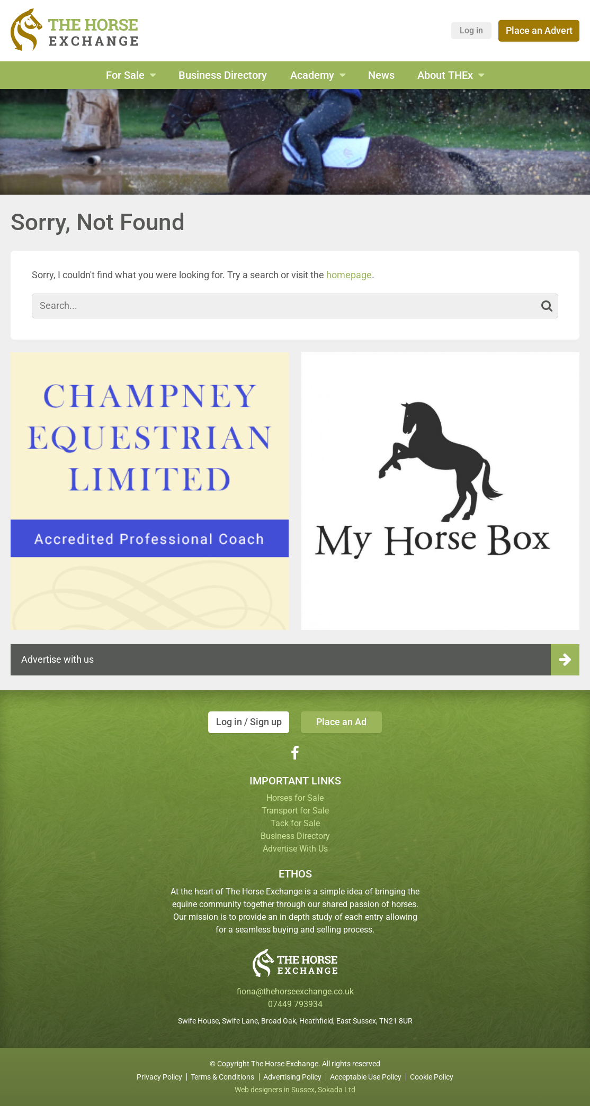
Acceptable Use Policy (365, 1077)
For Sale (125, 75)
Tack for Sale (295, 823)
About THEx (445, 75)
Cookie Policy (431, 1077)
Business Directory (222, 75)
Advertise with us (57, 659)
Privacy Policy (159, 1077)
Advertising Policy (292, 1077)
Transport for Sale (295, 811)
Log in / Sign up (249, 721)
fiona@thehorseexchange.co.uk (295, 991)
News (381, 75)
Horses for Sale (295, 798)
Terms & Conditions (222, 1077)
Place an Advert (539, 30)
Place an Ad (341, 721)
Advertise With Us (295, 849)
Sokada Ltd (336, 1089)
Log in (471, 30)
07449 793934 (295, 1004)
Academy (312, 75)
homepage (349, 274)
